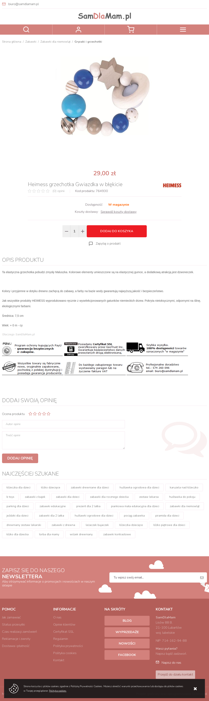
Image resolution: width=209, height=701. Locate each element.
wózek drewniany (81, 534)
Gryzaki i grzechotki (88, 42)
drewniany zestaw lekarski (24, 525)
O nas (57, 617)
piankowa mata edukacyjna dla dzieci (135, 506)
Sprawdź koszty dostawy (119, 212)
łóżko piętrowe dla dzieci (169, 525)
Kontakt (58, 660)
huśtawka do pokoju (182, 497)
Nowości (127, 643)
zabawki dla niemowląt (184, 506)
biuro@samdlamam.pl (23, 4)
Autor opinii (13, 424)
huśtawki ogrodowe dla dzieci (94, 516)
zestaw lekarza (149, 497)
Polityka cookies (65, 653)
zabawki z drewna (63, 525)
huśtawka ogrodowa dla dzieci (139, 487)
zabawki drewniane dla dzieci (90, 487)
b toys (10, 497)
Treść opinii (13, 435)
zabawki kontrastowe (117, 534)
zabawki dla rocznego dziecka (109, 497)
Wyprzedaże (127, 632)
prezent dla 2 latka (88, 506)
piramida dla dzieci (167, 516)
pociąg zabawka (134, 516)
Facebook (127, 655)
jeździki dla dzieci (17, 516)
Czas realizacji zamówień (19, 631)
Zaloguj (78, 29)
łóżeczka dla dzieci (18, 487)
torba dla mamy (49, 534)
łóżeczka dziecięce (131, 525)
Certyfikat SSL (63, 631)
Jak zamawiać (11, 617)
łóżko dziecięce (50, 487)
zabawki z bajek (35, 497)
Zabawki (30, 42)
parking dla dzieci (18, 506)
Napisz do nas (171, 662)
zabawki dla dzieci (67, 497)
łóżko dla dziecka (18, 534)
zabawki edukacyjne (53, 506)
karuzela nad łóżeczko (184, 487)
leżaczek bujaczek (97, 525)
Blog (127, 620)
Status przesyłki (13, 624)
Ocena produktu (13, 414)
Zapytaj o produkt (108, 243)
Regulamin (60, 639)
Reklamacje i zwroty (16, 639)
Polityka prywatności (68, 646)
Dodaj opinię (20, 458)
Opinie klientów (64, 624)
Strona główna (11, 42)
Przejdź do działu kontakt (175, 674)
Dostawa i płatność (15, 646)
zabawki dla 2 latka (51, 516)
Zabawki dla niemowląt (55, 42)
